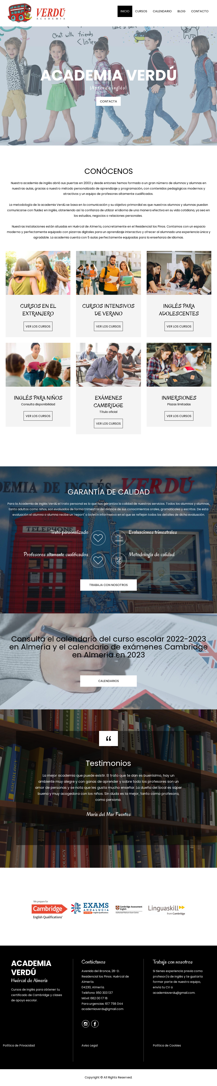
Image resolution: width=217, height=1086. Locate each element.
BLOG (181, 11)
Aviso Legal (90, 1045)
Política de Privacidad (19, 1045)
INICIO (124, 11)
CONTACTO (200, 11)
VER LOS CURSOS (38, 326)
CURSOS (141, 11)
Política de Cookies (167, 1045)
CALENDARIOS (108, 681)
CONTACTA (108, 101)
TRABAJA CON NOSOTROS (108, 585)
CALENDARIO (162, 11)
